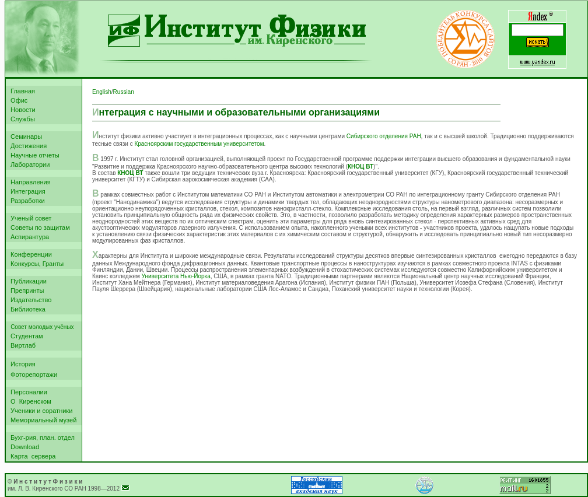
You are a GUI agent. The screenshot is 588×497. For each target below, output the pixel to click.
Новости (21, 109)
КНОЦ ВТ (360, 166)
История (21, 364)
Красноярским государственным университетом (199, 144)
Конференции (29, 254)
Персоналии (27, 392)
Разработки (26, 200)
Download (23, 446)
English (101, 92)
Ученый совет (29, 218)
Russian (123, 92)
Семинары (24, 136)
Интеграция (26, 191)
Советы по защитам (38, 227)
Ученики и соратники (39, 410)
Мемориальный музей (41, 420)
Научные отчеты (33, 155)
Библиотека (26, 309)
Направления (29, 182)
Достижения (27, 145)
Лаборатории (28, 164)
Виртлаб (21, 345)
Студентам (25, 336)
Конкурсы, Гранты (35, 263)
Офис (17, 100)
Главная (21, 91)
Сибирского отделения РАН (383, 136)
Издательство (29, 299)
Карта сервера (31, 456)
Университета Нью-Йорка (176, 276)
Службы (21, 119)
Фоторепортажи (32, 374)
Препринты (25, 290)
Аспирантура (28, 236)
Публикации (27, 281)
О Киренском (29, 401)
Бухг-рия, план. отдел (41, 437)
